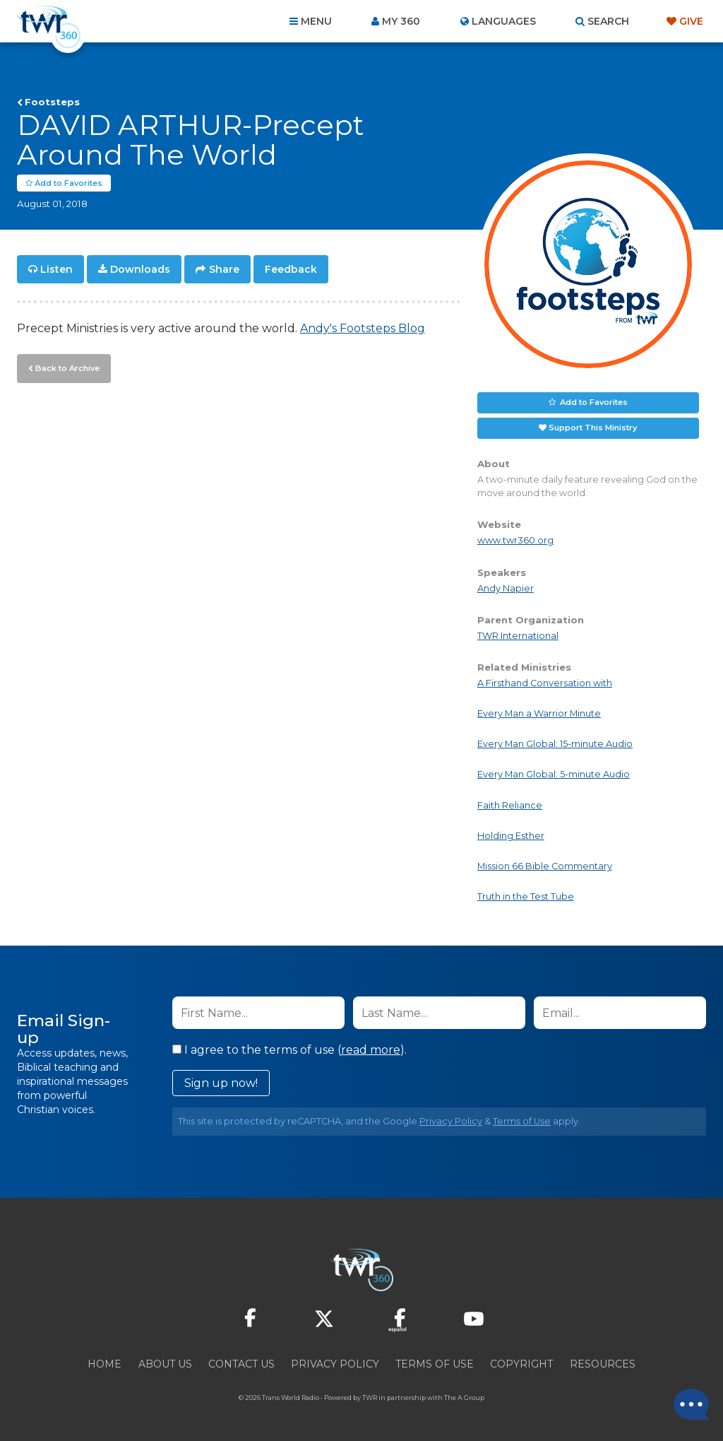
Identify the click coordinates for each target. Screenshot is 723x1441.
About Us (165, 1364)
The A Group (464, 1398)
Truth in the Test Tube (525, 897)
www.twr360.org (515, 541)
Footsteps (52, 101)
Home (104, 1364)
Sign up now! (221, 1083)
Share (224, 270)
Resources (602, 1364)
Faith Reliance (509, 805)
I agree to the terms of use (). (289, 1050)
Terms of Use (522, 1122)
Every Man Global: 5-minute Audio (553, 775)
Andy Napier (505, 588)
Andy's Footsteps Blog (362, 329)
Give (691, 21)
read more (370, 1050)
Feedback (291, 270)
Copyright (521, 1364)
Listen (56, 270)
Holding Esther (510, 836)
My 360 (401, 21)
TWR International (517, 636)
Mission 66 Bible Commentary (544, 866)
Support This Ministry (593, 428)
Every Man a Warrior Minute (539, 714)
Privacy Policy (450, 1122)
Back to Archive (67, 368)
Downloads (140, 270)
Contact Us (241, 1364)
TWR (369, 1398)
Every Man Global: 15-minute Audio (555, 744)
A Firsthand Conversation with (544, 683)
